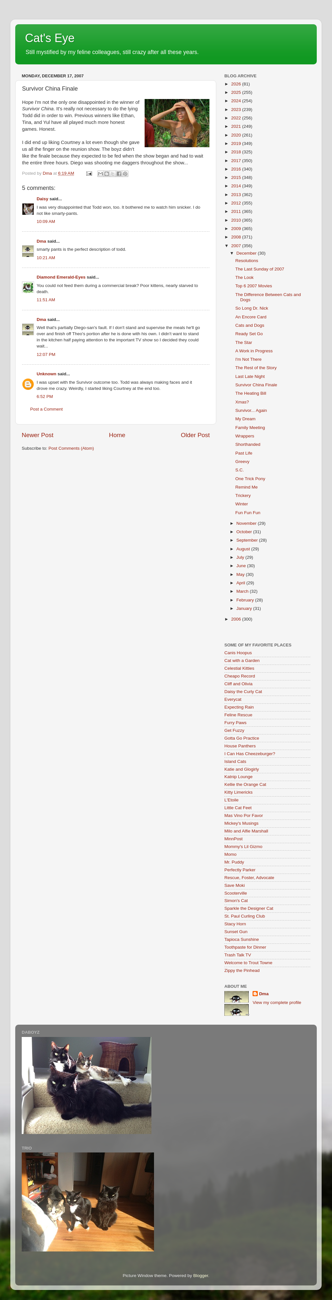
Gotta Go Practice (241, 738)
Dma (41, 241)
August (243, 548)
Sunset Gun (235, 931)
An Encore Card (251, 316)
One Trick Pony (250, 478)
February (245, 600)
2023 (236, 109)
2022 (236, 118)
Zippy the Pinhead (242, 970)
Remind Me (246, 487)
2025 (236, 92)
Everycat (233, 699)
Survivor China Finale (256, 384)
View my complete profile (277, 1002)
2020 (236, 135)
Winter (241, 503)
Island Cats (235, 761)
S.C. (239, 470)
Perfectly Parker (239, 869)
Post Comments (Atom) (71, 448)
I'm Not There (248, 359)
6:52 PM (45, 396)
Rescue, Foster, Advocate (249, 877)
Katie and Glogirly (241, 769)
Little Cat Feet (238, 807)
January (244, 608)
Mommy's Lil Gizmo (243, 846)
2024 (236, 100)
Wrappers (244, 436)
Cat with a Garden (242, 660)
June (241, 565)
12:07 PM (46, 354)
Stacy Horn (235, 923)
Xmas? (242, 402)
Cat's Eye (50, 38)
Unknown (46, 373)
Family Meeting (250, 427)
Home (117, 435)
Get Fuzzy (234, 730)
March (243, 591)
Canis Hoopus (238, 652)
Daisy (42, 198)
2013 (236, 194)
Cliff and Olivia (238, 683)
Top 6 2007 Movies (253, 285)
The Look (244, 277)
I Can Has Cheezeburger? (249, 753)
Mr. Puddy (234, 862)
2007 (236, 245)
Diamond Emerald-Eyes (61, 277)
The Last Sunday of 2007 (259, 269)
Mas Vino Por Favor (243, 815)
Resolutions (246, 260)
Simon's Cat (236, 900)
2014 (236, 185)
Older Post (195, 435)
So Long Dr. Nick (251, 308)
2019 (236, 143)
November (247, 523)
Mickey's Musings (241, 823)
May (241, 574)
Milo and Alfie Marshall (246, 831)
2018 (236, 151)
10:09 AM (46, 221)
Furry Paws (235, 722)
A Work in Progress (254, 350)
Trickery (243, 495)
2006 (236, 619)
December (247, 253)
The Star (243, 342)
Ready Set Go (249, 333)
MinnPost (233, 838)
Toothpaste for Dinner (245, 947)
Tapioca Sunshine (241, 939)
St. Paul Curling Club (244, 916)
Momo (230, 854)
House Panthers (240, 746)
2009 (236, 228)
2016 (236, 169)
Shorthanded (247, 444)
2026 (236, 84)
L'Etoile (231, 800)
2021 (236, 126)
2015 (236, 177)
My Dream (245, 418)
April (241, 582)
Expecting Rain (239, 707)
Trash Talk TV (237, 955)
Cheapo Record (239, 676)
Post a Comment (46, 409)
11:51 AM (46, 299)
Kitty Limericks (238, 792)
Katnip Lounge (238, 776)
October (244, 531)
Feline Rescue (238, 714)
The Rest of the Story (256, 367)
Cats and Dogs (249, 325)
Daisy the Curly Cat (243, 691)
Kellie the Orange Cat (245, 784)
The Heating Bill (250, 393)
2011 (236, 211)
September (247, 540)
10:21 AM (46, 257)
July (240, 557)
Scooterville (235, 893)
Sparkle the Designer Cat (248, 908)
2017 (236, 160)
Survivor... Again (251, 410)
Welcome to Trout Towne (248, 962)
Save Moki (234, 885)
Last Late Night (250, 376)
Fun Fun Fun (247, 512)
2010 (236, 220)
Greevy (242, 461)
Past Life (244, 453)
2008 (236, 237)
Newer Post (37, 435)
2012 (236, 203)
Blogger (200, 1275)
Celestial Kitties (239, 668)
